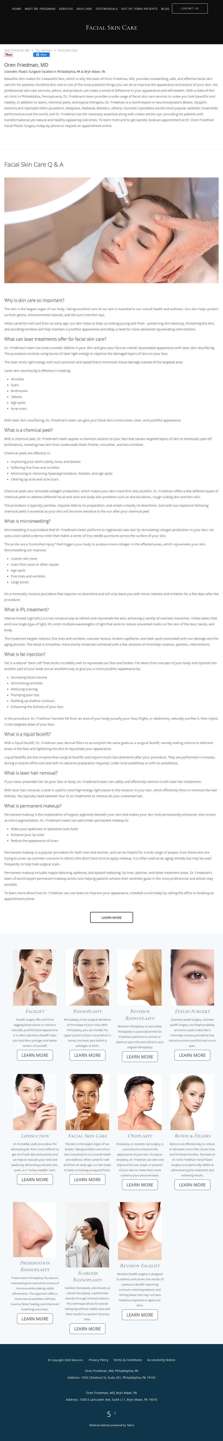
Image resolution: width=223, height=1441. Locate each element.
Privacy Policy (98, 1360)
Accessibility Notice (161, 1360)
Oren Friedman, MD (16, 50)
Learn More (111, 917)
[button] (190, 8)
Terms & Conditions (127, 1360)
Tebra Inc (77, 1360)
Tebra (130, 1425)
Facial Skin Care (68, 50)
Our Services (44, 50)
